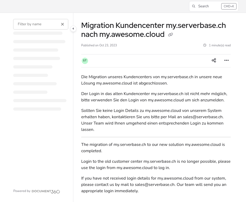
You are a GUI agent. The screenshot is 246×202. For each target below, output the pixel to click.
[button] (214, 6)
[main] (156, 107)
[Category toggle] (73, 29)
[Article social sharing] (214, 61)
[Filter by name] (40, 24)
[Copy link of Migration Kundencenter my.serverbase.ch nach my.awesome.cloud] (170, 35)
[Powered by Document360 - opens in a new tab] (36, 191)
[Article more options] (226, 61)
